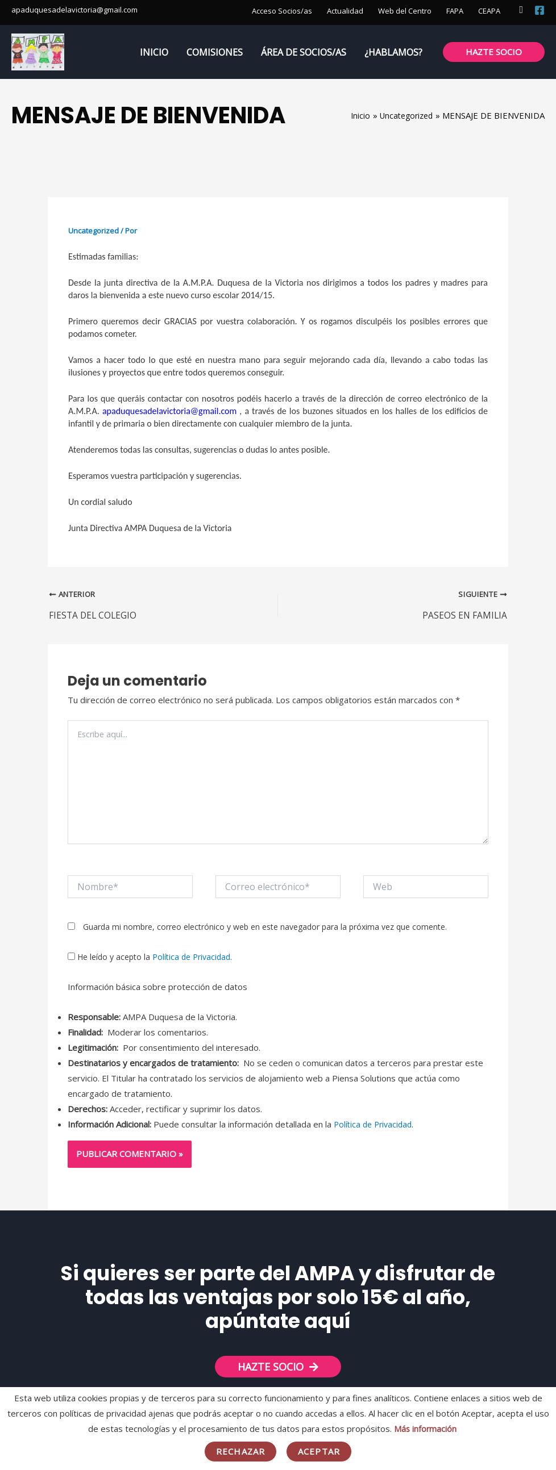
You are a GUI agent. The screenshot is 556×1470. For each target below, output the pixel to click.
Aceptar (319, 1451)
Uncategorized (93, 230)
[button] (521, 10)
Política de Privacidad (191, 958)
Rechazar (240, 1451)
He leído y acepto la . (150, 958)
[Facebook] (539, 10)
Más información (425, 1428)
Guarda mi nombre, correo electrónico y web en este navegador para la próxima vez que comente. (265, 927)
